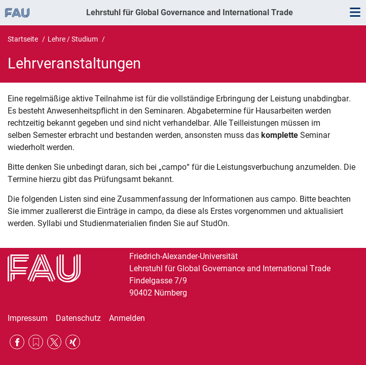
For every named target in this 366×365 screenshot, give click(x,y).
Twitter (54, 342)
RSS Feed (35, 342)
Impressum (28, 318)
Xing (72, 342)
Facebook (17, 342)
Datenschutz (78, 318)
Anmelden (127, 318)
